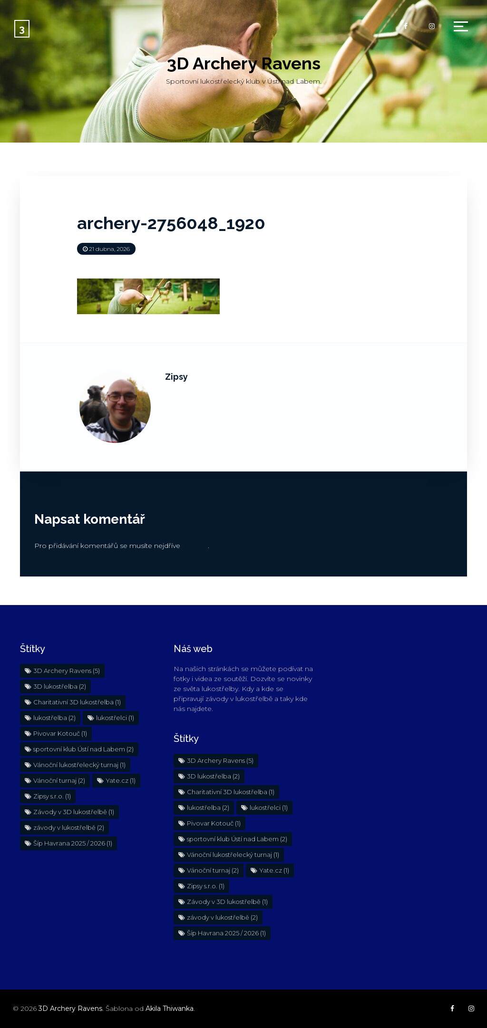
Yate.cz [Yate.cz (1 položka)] (121, 780)
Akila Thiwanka (170, 1008)
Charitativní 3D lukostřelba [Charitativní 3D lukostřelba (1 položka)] (77, 702)
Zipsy (176, 377)
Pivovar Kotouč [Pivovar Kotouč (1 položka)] (60, 733)
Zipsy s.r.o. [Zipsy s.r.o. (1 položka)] (52, 796)
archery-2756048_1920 (171, 223)
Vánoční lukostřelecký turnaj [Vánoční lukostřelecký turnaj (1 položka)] (79, 765)
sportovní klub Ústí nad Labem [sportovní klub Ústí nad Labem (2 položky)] (83, 749)
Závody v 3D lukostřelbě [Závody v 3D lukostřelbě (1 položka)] (73, 812)
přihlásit (195, 545)
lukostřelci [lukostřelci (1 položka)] (115, 717)
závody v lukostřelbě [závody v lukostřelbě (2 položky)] (68, 827)
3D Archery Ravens (244, 63)
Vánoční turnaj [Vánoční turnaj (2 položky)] (59, 780)
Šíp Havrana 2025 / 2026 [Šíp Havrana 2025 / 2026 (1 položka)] (72, 843)
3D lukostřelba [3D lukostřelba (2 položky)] (59, 686)
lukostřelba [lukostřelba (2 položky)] (54, 717)
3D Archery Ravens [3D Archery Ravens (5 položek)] (66, 670)
